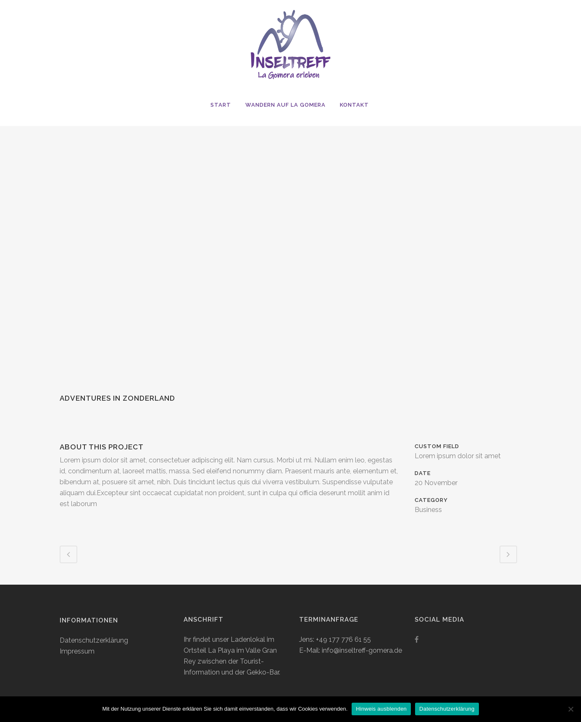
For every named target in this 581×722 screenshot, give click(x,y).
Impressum (77, 651)
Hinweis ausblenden (381, 709)
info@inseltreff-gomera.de (362, 650)
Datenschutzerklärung (94, 640)
